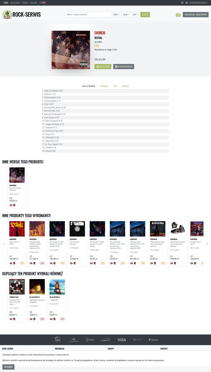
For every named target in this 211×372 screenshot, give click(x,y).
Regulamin (15, 2)
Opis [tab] (115, 86)
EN (43, 2)
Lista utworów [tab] (88, 86)
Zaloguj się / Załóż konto (196, 14)
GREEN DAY (14, 297)
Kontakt (33, 2)
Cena (125, 14)
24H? (135, 14)
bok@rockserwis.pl (196, 2)
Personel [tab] (104, 86)
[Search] (88, 14)
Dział (115, 14)
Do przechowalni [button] (123, 66)
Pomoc (25, 2)
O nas (6, 2)
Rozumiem (8, 366)
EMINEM (12, 186)
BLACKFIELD (35, 297)
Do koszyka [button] (102, 66)
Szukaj (145, 14)
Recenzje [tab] (125, 86)
